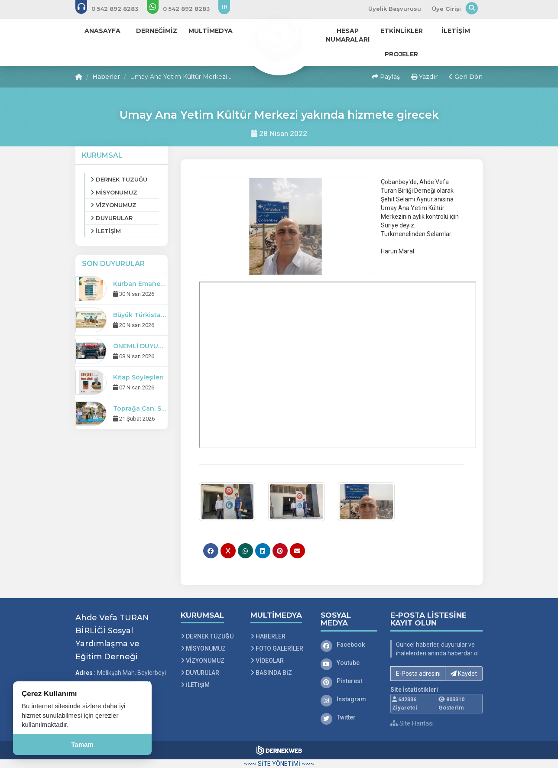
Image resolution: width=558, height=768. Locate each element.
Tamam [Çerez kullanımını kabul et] (82, 744)
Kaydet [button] (464, 673)
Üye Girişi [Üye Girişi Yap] (446, 8)
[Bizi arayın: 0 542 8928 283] (112, 8)
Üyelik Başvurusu (394, 8)
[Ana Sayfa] (279, 36)
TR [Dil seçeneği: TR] (224, 6)
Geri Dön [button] (466, 77)
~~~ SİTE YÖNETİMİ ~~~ (279, 763)
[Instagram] (349, 699)
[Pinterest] (349, 681)
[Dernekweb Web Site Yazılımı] (279, 750)
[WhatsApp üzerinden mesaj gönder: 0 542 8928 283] (184, 8)
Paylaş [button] (386, 77)
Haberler (106, 77)
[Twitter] (349, 717)
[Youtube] (349, 662)
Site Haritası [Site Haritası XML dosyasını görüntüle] (412, 723)
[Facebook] (349, 644)
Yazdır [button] (424, 77)
